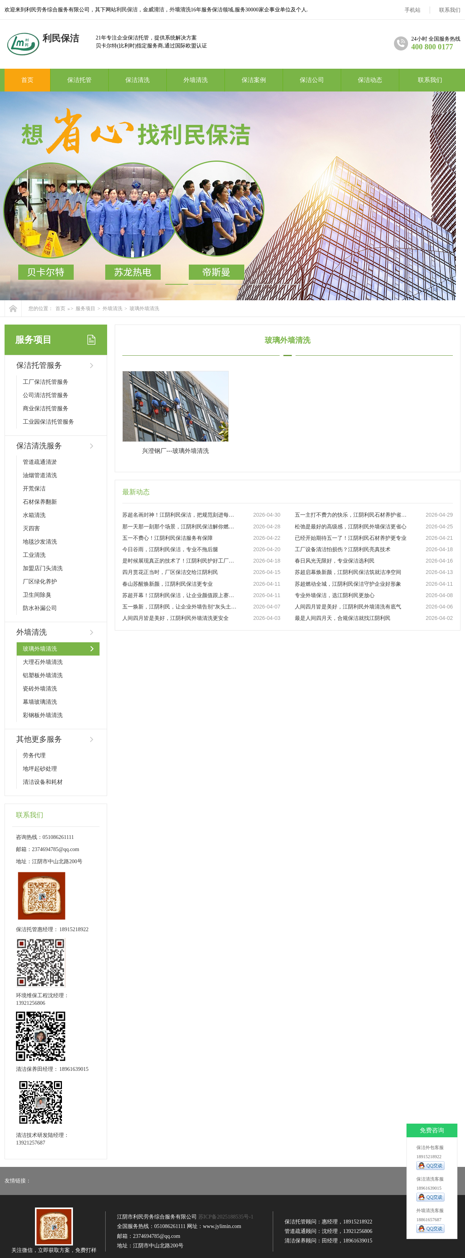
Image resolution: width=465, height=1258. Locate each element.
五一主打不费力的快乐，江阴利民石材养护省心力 (352, 515)
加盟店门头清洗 (43, 568)
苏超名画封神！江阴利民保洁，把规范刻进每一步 (179, 515)
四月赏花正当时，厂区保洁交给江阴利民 (170, 572)
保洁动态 (370, 80)
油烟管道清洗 (40, 475)
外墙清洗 (180, 10)
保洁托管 (79, 80)
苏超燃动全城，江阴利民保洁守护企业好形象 (348, 584)
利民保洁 (127, 10)
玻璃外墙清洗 (144, 308)
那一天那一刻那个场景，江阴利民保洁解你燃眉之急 (179, 527)
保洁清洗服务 (39, 445)
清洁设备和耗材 (43, 782)
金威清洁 (153, 10)
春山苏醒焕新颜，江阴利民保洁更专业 (167, 584)
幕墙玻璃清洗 (40, 702)
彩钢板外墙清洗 (43, 715)
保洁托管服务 (39, 365)
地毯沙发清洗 (40, 542)
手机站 (413, 10)
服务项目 (85, 308)
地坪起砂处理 (40, 769)
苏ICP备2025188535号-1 (225, 1217)
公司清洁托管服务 (45, 395)
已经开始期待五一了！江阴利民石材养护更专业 (350, 538)
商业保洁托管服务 (45, 408)
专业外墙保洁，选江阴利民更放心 (335, 595)
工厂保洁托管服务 (45, 382)
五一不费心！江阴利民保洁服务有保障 (167, 538)
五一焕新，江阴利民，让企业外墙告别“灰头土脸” (179, 607)
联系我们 (449, 10)
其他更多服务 (39, 739)
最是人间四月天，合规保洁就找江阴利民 (343, 618)
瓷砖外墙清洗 (40, 689)
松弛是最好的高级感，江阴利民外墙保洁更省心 (350, 527)
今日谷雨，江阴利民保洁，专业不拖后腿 (170, 549)
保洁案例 (254, 80)
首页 (27, 80)
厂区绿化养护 (40, 582)
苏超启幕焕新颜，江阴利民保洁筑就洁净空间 (348, 572)
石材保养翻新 (40, 502)
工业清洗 (34, 555)
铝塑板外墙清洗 (43, 675)
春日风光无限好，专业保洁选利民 (335, 561)
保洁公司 (312, 80)
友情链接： (18, 1181)
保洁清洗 (137, 80)
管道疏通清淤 (40, 462)
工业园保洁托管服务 (48, 422)
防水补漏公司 (40, 608)
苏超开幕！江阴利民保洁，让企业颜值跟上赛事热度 (179, 595)
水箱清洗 (34, 515)
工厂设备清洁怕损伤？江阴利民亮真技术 (343, 549)
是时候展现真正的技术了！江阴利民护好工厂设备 (179, 561)
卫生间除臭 (37, 595)
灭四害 (31, 528)
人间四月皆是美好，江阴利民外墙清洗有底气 (348, 607)
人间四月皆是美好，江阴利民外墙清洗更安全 (175, 618)
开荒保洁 (34, 489)
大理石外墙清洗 (43, 662)
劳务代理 (34, 755)
